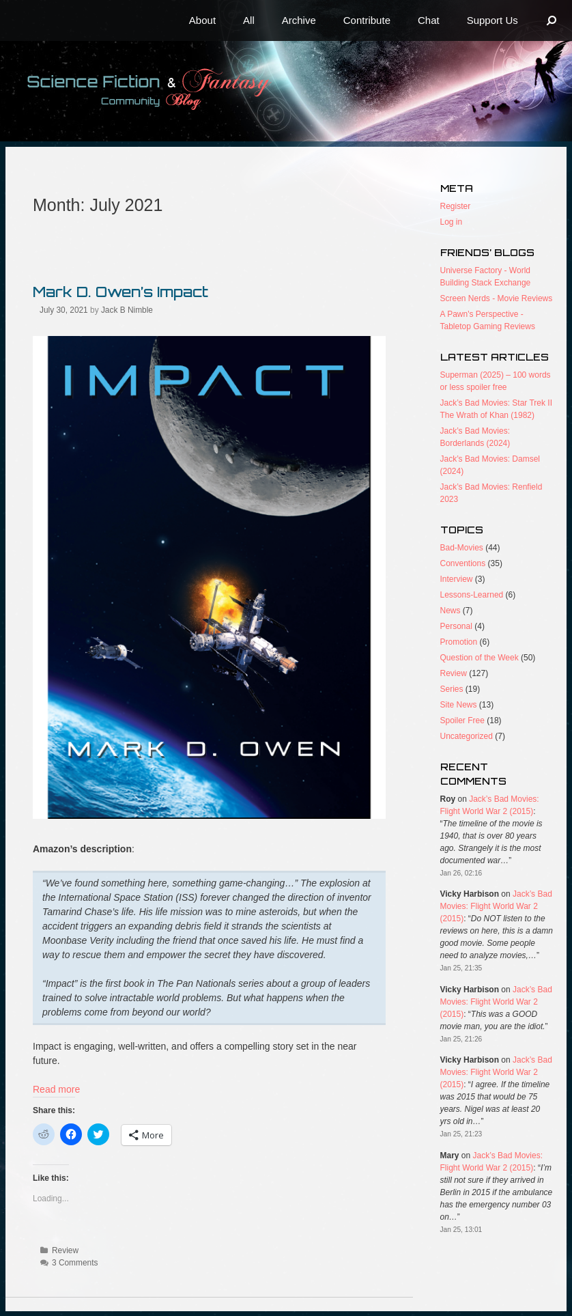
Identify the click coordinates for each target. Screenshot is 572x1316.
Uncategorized (466, 736)
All (249, 20)
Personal (456, 626)
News (450, 610)
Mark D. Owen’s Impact (120, 291)
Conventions (463, 563)
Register (455, 206)
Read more (56, 1089)
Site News (458, 705)
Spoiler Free (462, 720)
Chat (429, 20)
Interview (456, 579)
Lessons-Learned (472, 595)
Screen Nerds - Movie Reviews (496, 298)
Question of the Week (479, 657)
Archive (299, 20)
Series (451, 689)
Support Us (492, 20)
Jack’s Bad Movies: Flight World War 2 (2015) (496, 906)
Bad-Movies (461, 547)
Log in (451, 222)
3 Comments (75, 1263)
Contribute (366, 20)
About (202, 20)
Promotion (459, 642)
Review (65, 1250)
